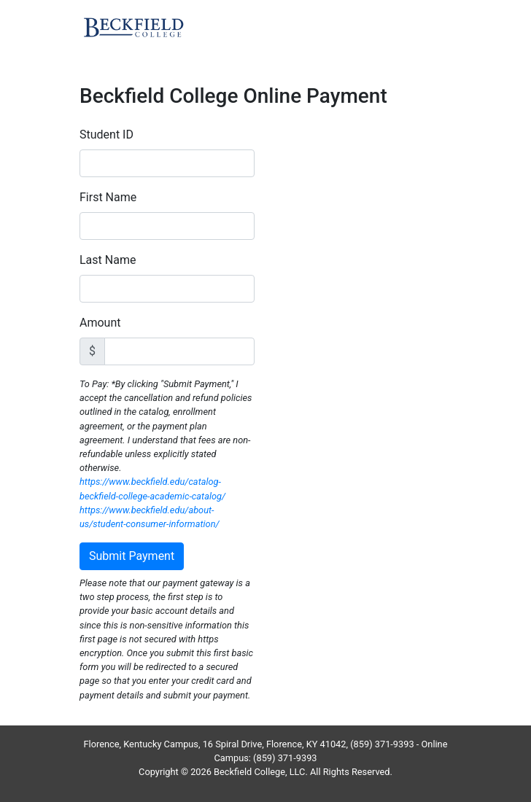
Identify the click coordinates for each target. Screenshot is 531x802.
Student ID (106, 134)
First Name (108, 197)
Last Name (108, 260)
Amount (100, 323)
